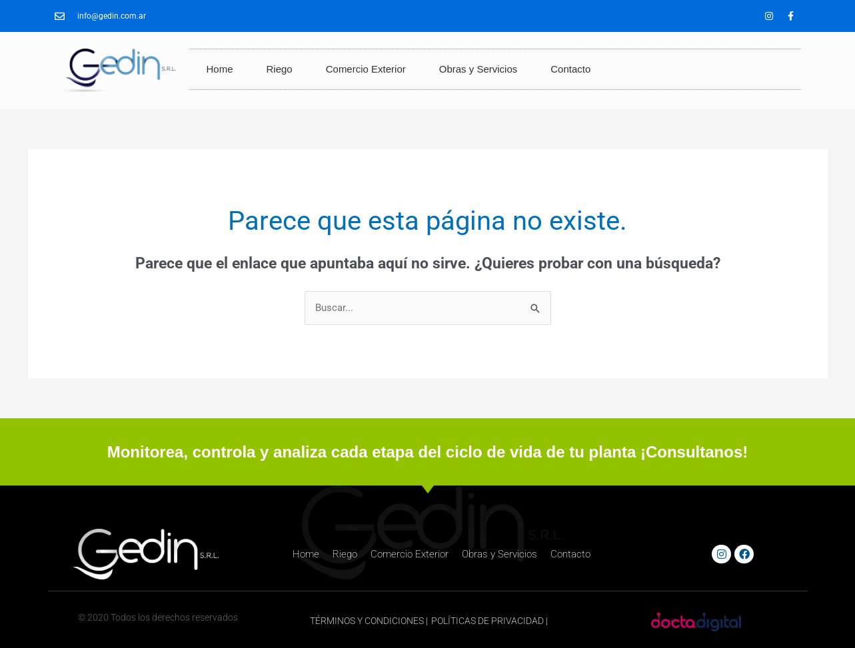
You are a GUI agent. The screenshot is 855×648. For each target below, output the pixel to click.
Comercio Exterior (366, 69)
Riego (280, 69)
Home (219, 69)
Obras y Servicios (478, 69)
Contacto (570, 69)
